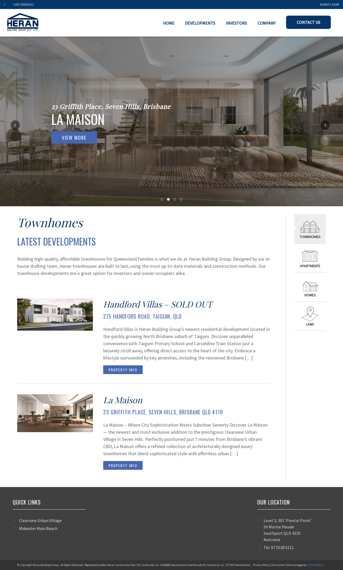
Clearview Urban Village (40, 520)
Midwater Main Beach (38, 528)
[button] (162, 199)
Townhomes (310, 236)
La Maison (122, 399)
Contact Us (308, 22)
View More (74, 137)
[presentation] (22, 125)
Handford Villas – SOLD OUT (157, 304)
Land (310, 324)
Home (168, 23)
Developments (200, 23)
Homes (310, 295)
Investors (236, 23)
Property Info (123, 369)
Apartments (310, 266)
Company (267, 23)
